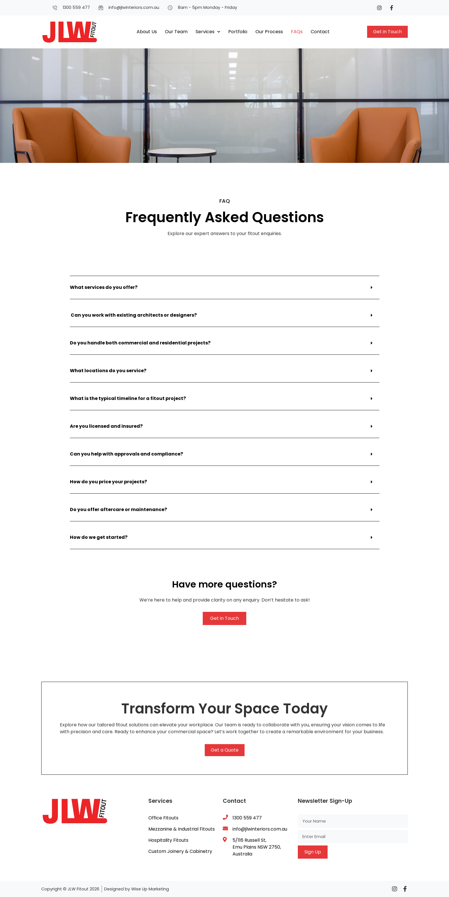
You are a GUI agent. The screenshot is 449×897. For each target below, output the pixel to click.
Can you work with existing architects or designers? (133, 315)
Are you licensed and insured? (106, 426)
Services (208, 31)
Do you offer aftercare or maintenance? (118, 509)
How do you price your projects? (108, 481)
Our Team (176, 31)
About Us (147, 31)
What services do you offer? (103, 287)
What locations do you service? (108, 370)
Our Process (269, 31)
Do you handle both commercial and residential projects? (140, 343)
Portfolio (237, 31)
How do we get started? (98, 537)
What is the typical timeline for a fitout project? (128, 398)
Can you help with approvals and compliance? (126, 454)
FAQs (297, 31)
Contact (320, 31)
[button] (224, 287)
